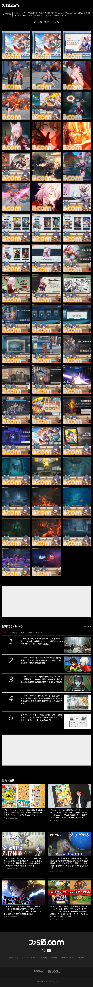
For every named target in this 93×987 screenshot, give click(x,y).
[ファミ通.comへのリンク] (10, 5)
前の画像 (38, 22)
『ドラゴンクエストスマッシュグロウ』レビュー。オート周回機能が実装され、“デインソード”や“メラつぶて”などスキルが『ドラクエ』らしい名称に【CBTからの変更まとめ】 (22, 910)
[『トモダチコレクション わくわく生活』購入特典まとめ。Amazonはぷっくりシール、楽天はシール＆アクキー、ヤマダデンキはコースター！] (23, 796)
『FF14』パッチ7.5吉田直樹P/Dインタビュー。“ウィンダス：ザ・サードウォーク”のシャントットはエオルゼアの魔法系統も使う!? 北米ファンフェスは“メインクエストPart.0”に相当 (69, 814)
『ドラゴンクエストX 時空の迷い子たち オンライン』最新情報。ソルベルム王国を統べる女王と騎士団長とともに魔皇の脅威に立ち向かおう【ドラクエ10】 (41, 679)
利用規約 (44, 958)
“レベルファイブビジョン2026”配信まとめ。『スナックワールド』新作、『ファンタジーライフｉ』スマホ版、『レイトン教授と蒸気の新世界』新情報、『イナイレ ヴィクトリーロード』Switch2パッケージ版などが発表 (69, 911)
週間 (22, 633)
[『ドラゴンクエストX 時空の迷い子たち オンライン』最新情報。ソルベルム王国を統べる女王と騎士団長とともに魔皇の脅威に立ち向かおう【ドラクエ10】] (77, 683)
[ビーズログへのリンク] (54, 971)
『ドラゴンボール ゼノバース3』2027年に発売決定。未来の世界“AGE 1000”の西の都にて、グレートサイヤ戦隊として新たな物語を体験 (41, 660)
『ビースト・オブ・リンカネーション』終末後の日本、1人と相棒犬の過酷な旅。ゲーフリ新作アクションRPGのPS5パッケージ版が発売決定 (42, 641)
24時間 (14, 633)
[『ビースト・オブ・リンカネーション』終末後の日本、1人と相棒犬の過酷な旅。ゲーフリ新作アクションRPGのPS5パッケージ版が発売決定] (77, 645)
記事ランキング (12, 626)
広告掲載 (81, 958)
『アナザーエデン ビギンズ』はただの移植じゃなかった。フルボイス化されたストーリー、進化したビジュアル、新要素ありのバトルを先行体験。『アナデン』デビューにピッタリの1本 (23, 862)
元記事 (7, 14)
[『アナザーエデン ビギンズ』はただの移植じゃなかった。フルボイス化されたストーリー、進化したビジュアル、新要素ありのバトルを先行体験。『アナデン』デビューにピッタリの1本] (23, 844)
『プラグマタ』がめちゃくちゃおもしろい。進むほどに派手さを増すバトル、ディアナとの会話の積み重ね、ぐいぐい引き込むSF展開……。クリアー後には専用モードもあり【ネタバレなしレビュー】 (69, 863)
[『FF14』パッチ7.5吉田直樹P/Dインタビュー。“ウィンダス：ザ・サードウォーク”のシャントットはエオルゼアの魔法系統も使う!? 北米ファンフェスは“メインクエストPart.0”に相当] (69, 796)
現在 (5, 633)
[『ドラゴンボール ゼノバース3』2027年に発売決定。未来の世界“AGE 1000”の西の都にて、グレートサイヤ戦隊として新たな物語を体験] (77, 664)
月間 (30, 633)
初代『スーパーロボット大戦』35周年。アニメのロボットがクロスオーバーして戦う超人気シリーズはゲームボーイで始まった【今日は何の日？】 (41, 717)
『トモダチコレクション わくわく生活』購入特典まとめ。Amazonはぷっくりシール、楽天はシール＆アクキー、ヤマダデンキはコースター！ (23, 812)
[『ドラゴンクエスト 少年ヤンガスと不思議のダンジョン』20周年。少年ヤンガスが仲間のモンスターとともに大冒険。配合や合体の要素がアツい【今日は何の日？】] (77, 702)
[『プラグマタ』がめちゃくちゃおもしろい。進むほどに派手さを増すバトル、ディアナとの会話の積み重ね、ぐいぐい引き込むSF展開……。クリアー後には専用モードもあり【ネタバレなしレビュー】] (69, 844)
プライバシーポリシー (29, 958)
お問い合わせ (13, 958)
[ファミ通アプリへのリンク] (39, 971)
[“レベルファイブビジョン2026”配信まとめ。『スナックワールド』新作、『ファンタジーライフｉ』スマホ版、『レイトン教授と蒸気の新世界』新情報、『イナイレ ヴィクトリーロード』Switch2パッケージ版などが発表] (69, 892)
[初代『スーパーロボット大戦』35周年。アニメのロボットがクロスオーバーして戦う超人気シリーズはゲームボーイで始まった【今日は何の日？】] (77, 721)
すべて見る (87, 626)
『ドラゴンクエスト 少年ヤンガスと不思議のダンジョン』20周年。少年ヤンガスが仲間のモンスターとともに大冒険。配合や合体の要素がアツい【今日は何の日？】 (41, 700)
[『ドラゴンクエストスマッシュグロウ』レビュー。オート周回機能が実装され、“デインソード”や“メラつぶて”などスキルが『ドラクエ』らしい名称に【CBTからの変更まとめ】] (23, 892)
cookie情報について (67, 958)
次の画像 (55, 22)
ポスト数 (39, 633)
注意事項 (54, 958)
